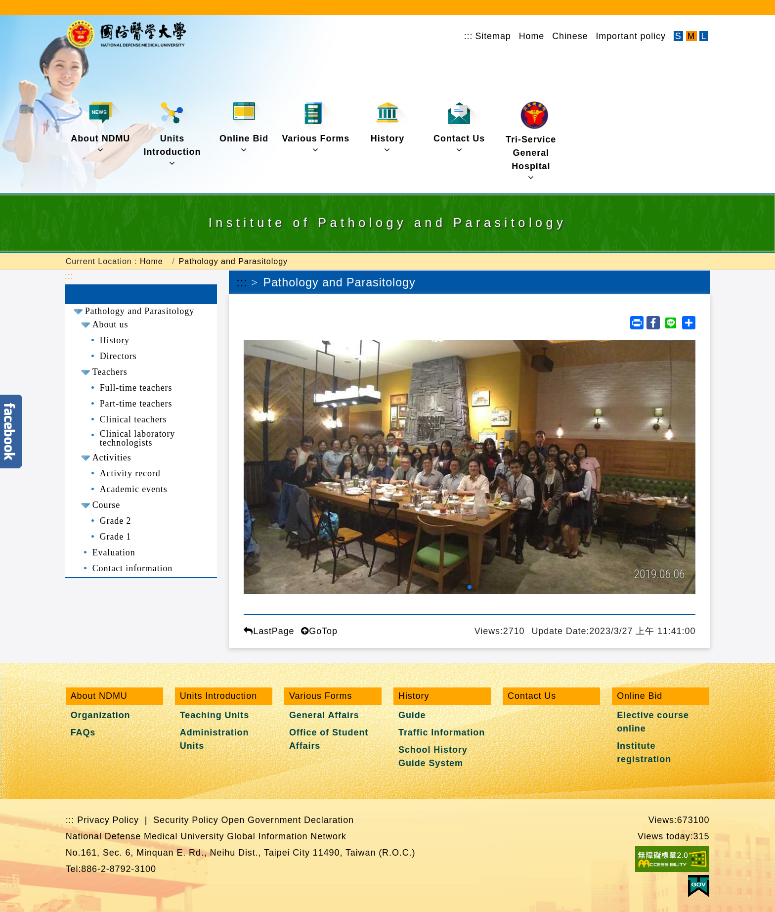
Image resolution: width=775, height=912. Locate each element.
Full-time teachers (136, 388)
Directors (118, 356)
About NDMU (100, 127)
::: (468, 36)
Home (532, 36)
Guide (412, 715)
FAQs (83, 732)
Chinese (570, 36)
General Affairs (324, 715)
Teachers (110, 372)
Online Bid (243, 127)
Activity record (130, 473)
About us (110, 324)
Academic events (134, 489)
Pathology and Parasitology (233, 261)
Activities (111, 457)
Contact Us (459, 127)
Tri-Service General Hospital (531, 141)
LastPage (269, 631)
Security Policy (185, 820)
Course (106, 505)
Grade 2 (115, 521)
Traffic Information (441, 732)
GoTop (319, 631)
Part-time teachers (136, 404)
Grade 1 (115, 537)
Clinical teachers (133, 419)
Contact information (132, 568)
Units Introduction (172, 134)
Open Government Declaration (287, 820)
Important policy (630, 36)
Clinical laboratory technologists (137, 438)
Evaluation (113, 552)
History (389, 127)
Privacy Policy (108, 820)
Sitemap (493, 36)
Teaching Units (214, 715)
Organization (100, 715)
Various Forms (315, 127)
